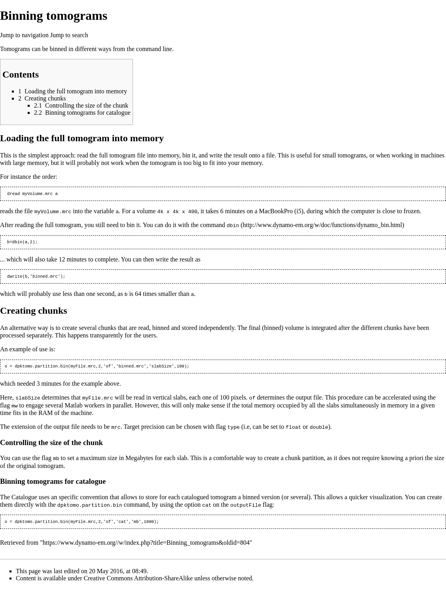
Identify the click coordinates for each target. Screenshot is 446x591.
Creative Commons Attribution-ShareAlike (138, 581)
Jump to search (69, 35)
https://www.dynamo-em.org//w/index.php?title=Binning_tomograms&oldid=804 (146, 545)
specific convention (83, 499)
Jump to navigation (24, 35)
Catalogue (24, 499)
